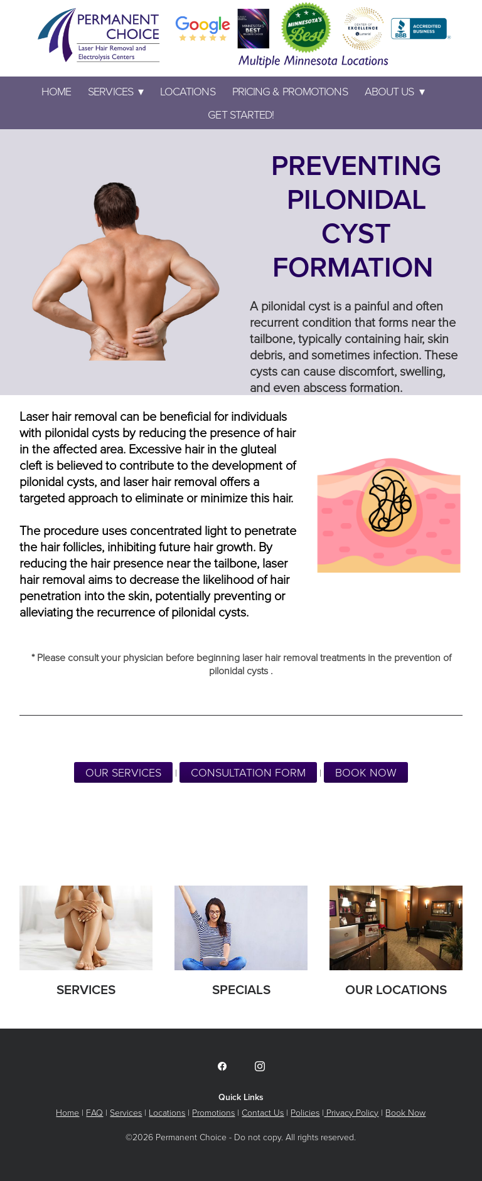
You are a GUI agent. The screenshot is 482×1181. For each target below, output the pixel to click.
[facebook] (222, 1066)
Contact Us (263, 1112)
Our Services (123, 772)
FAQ (94, 1112)
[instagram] (259, 1066)
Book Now (405, 1112)
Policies (305, 1112)
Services (115, 90)
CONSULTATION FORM (248, 772)
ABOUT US (394, 90)
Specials (241, 989)
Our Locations (396, 989)
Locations (167, 1112)
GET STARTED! (241, 114)
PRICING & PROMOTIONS (290, 90)
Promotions (213, 1112)
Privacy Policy (351, 1112)
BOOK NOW (366, 772)
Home (56, 90)
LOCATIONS (187, 90)
